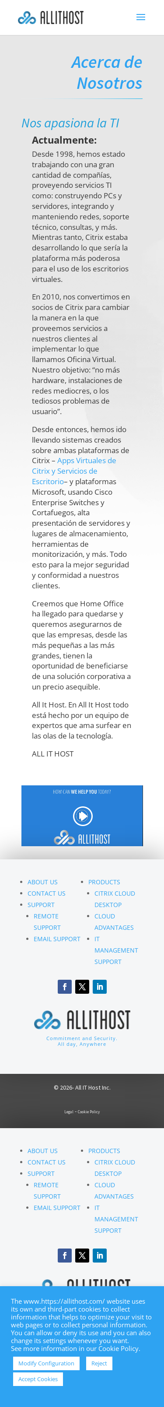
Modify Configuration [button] (46, 1363)
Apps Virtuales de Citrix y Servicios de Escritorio (74, 470)
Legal (68, 1111)
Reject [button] (99, 1363)
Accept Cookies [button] (38, 1379)
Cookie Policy (89, 1111)
